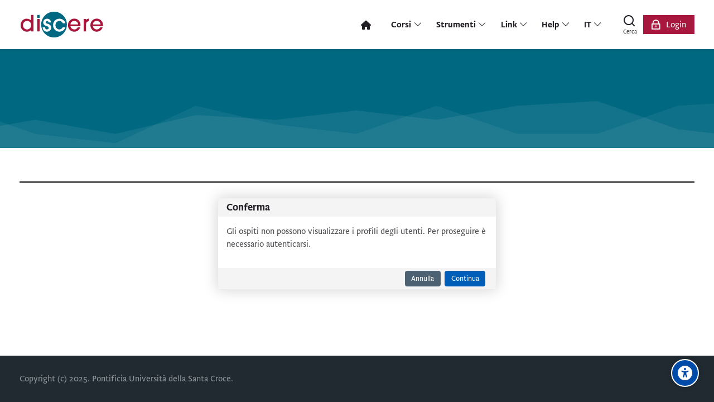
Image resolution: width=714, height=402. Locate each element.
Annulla (422, 278)
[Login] (668, 24)
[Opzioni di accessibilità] (685, 373)
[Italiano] (593, 25)
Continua (465, 278)
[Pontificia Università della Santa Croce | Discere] (62, 24)
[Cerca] (630, 25)
